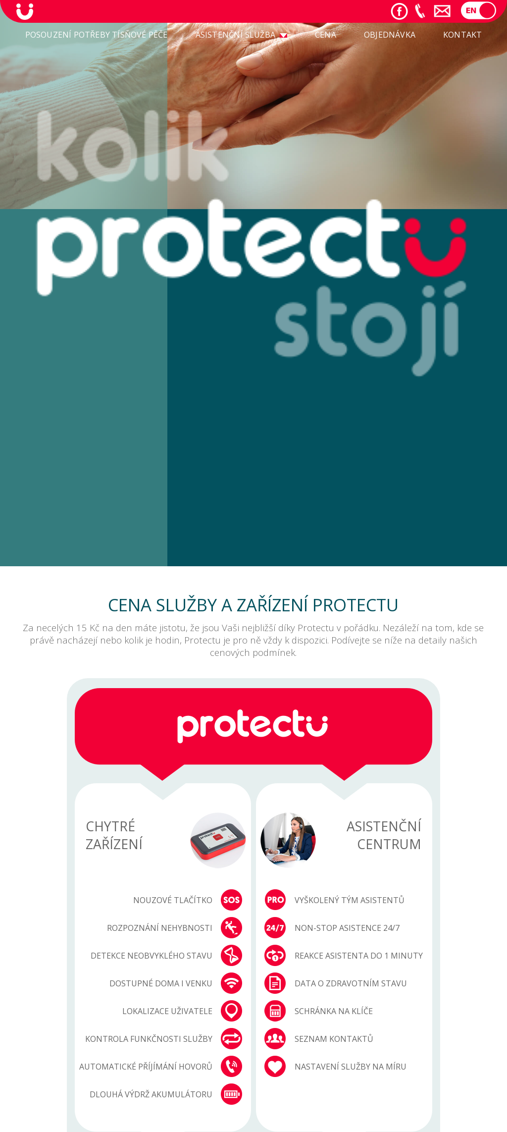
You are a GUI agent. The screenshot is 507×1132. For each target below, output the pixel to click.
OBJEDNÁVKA (389, 34)
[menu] (253, 35)
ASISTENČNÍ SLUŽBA (235, 34)
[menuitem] (96, 35)
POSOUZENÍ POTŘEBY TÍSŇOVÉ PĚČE (96, 34)
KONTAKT (462, 34)
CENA (325, 34)
